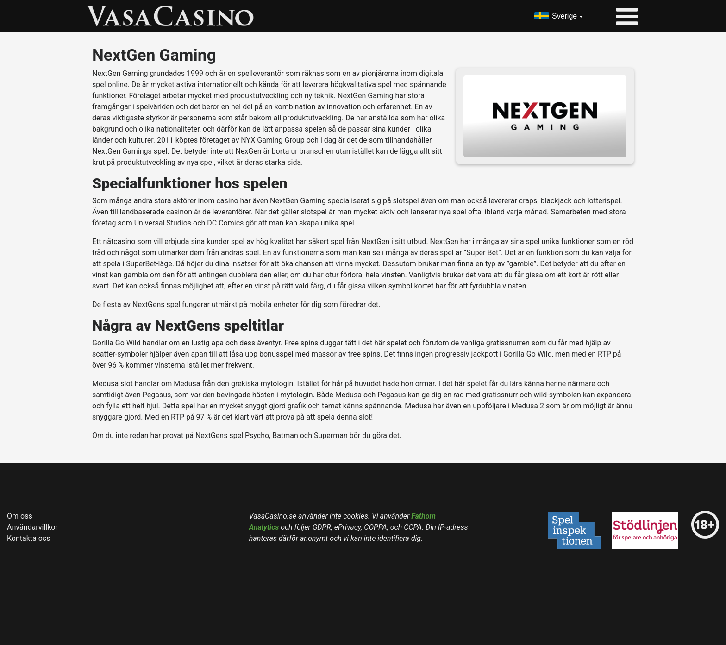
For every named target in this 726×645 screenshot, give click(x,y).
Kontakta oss (28, 538)
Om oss (19, 516)
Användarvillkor (32, 527)
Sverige (564, 16)
